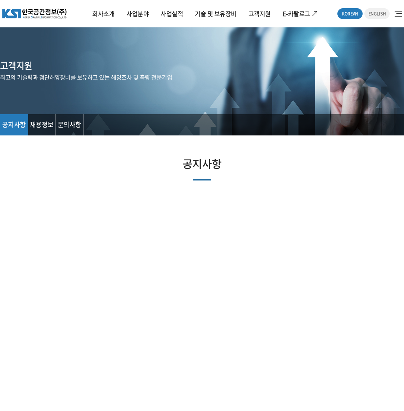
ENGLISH (377, 13)
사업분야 (137, 13)
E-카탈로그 (296, 13)
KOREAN (350, 13)
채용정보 (42, 124)
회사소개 (103, 13)
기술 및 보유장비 (215, 13)
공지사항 (14, 124)
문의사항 (69, 124)
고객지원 (259, 13)
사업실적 (172, 13)
